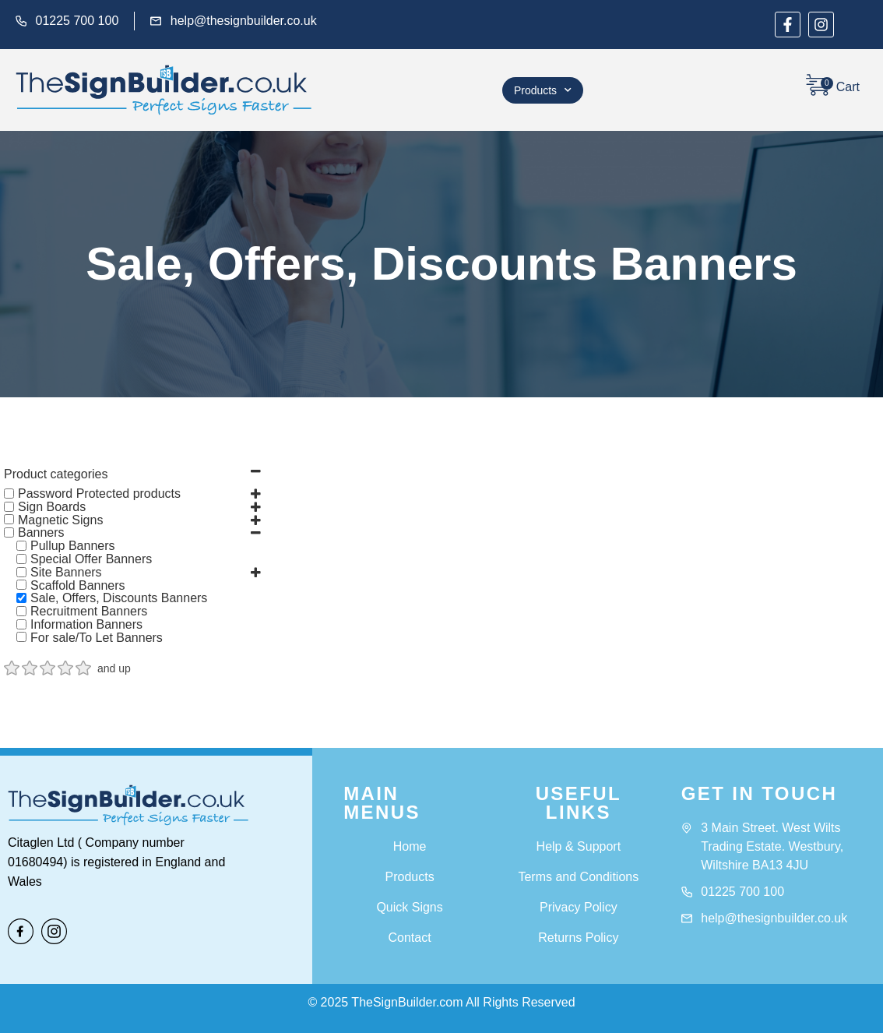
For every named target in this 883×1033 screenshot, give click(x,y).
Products (543, 90)
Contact (410, 937)
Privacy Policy (578, 907)
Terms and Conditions (578, 876)
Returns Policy (578, 937)
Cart (848, 86)
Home (410, 846)
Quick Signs (409, 907)
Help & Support (578, 846)
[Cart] (817, 85)
